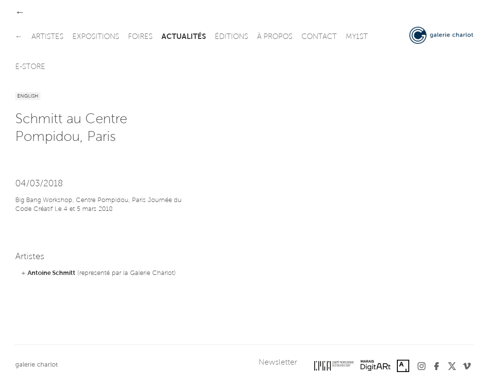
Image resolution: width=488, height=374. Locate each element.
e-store (30, 67)
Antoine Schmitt (51, 273)
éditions (231, 37)
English (27, 96)
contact (319, 37)
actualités (184, 37)
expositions (95, 37)
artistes (48, 37)
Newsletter (278, 363)
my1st (357, 37)
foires (140, 37)
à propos (275, 37)
